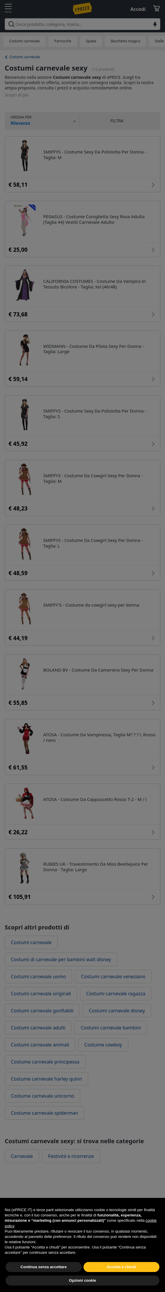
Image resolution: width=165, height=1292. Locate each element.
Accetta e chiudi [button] (121, 1280)
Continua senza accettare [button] (44, 1280)
